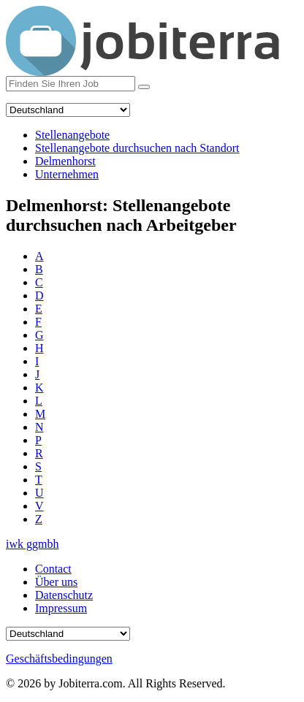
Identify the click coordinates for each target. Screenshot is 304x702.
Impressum (61, 608)
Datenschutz (64, 595)
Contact (53, 568)
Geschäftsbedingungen (59, 658)
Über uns (56, 582)
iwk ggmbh (32, 544)
